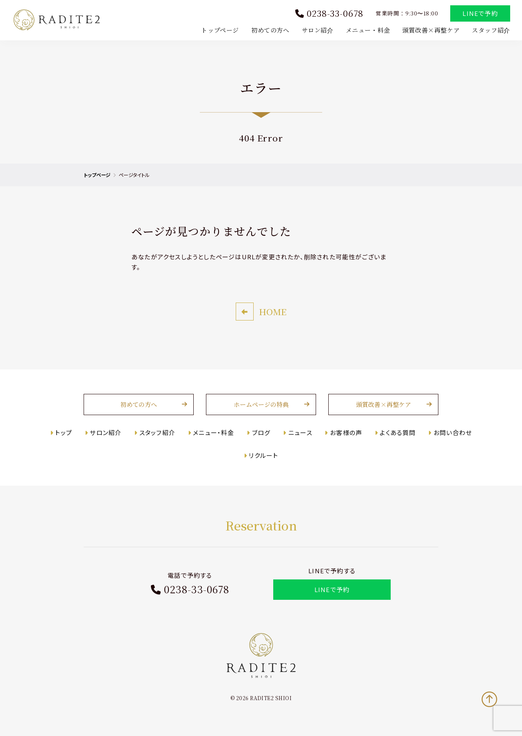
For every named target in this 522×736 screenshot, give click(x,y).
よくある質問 (398, 433)
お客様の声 (346, 433)
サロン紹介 (317, 30)
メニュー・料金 (367, 30)
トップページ (220, 30)
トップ (63, 433)
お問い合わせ (453, 433)
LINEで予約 (480, 13)
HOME (272, 312)
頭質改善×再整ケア (430, 30)
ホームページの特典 (261, 405)
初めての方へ (270, 30)
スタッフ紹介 (490, 30)
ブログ (261, 433)
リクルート (264, 456)
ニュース (301, 433)
